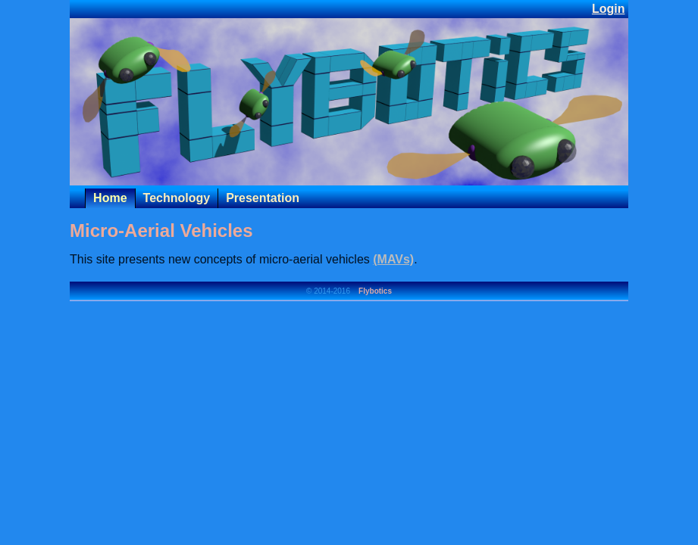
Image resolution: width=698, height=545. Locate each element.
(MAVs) (393, 259)
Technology (177, 198)
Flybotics (375, 291)
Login (608, 8)
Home (110, 198)
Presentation (262, 198)
